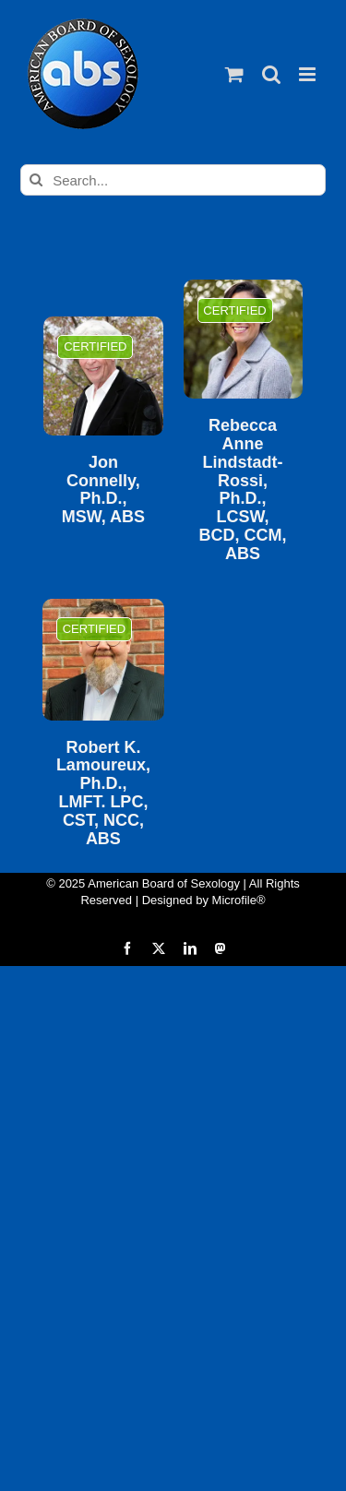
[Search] (36, 180)
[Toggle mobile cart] (234, 74)
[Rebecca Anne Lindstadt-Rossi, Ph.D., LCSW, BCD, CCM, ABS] (243, 339)
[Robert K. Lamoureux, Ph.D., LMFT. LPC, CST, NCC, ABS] (103, 660)
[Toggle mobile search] (271, 74)
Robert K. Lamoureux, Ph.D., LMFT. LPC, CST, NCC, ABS (103, 793)
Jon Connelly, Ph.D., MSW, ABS (103, 490)
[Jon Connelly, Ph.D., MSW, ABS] (102, 375)
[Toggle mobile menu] (308, 74)
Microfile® (239, 900)
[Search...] (173, 180)
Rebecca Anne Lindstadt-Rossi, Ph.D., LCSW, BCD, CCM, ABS (243, 490)
